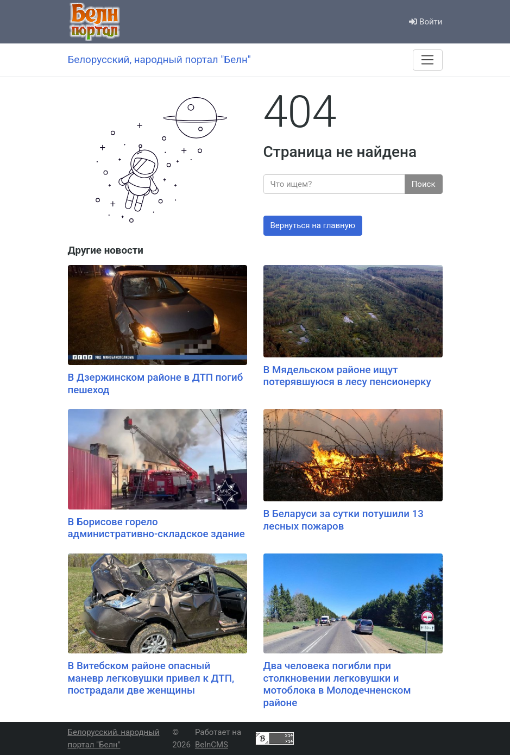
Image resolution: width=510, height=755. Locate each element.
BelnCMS (211, 745)
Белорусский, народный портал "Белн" (114, 738)
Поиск (424, 184)
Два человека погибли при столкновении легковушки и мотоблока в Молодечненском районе (337, 684)
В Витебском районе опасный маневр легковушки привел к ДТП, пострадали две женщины (151, 678)
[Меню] (427, 59)
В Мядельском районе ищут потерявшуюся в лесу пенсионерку (347, 376)
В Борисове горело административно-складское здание (156, 528)
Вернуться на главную (313, 225)
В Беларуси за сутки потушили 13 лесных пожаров (343, 520)
